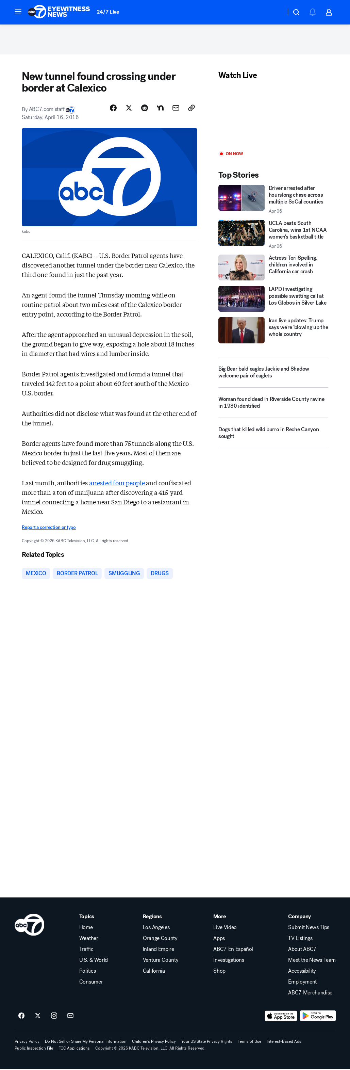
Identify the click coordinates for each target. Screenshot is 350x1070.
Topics (86, 917)
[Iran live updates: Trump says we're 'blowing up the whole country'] (273, 331)
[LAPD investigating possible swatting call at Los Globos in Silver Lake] (273, 299)
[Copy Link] (191, 108)
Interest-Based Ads (284, 1042)
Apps (219, 939)
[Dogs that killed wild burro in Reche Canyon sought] (273, 436)
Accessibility (302, 971)
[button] (18, 11)
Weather (88, 939)
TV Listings (300, 939)
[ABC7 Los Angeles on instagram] (54, 1016)
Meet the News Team (311, 960)
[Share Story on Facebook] (113, 108)
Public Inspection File (34, 1049)
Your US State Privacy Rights (206, 1042)
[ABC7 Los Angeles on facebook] (21, 1016)
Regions (152, 917)
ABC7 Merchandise (310, 993)
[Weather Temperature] (275, 12)
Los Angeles (156, 928)
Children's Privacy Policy (154, 1042)
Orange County (160, 939)
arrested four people (117, 483)
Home (86, 928)
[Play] (273, 116)
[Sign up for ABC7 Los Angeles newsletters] (70, 1016)
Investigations (228, 960)
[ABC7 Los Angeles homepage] (59, 12)
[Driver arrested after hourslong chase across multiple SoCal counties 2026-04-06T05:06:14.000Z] (273, 200)
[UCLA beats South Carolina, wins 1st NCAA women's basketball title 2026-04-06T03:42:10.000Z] (273, 235)
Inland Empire (158, 950)
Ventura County (161, 960)
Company (299, 917)
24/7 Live (108, 11)
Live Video (225, 928)
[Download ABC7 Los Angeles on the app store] (281, 1016)
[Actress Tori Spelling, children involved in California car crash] (273, 268)
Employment (302, 982)
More (219, 917)
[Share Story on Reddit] (144, 108)
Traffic (86, 950)
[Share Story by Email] (176, 108)
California (154, 971)
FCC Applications (74, 1049)
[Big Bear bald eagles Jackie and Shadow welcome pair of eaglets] (273, 373)
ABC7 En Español (233, 950)
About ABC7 (302, 950)
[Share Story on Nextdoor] (160, 108)
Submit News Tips (308, 928)
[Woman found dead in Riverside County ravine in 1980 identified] (273, 406)
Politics (87, 971)
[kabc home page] (29, 925)
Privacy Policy (27, 1042)
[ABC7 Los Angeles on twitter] (38, 1016)
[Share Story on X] (129, 108)
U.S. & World (93, 960)
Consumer (91, 982)
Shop (219, 971)
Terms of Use (249, 1042)
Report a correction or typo (49, 528)
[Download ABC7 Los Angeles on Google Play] (318, 1016)
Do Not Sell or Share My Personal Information (86, 1042)
